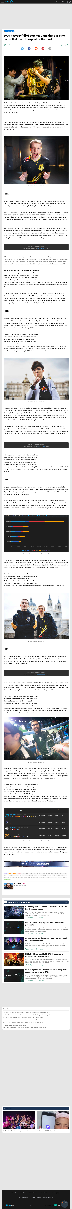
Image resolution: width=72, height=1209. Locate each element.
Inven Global (9, 1)
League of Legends (7, 879)
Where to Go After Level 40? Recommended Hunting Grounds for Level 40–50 (24, 1020)
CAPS (37, 873)
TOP (53, 877)
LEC (65, 875)
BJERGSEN (30, 873)
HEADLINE (14, 873)
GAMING (35, 875)
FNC (24, 875)
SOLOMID (47, 877)
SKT (44, 877)
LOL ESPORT (12, 877)
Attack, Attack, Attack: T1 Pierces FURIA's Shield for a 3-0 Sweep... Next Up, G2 (23, 1022)
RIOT (29, 877)
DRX (57, 873)
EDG (63, 873)
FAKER (18, 875)
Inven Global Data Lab (44, 554)
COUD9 (44, 873)
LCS (50, 875)
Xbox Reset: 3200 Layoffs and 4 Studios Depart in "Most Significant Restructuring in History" (27, 1012)
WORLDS (64, 877)
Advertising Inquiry (56, 1193)
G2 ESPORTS (31, 875)
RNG (37, 877)
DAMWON (48, 873)
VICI (61, 877)
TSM (56, 877)
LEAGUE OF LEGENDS (60, 875)
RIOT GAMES (33, 877)
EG (65, 873)
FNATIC (21, 875)
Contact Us (22, 1193)
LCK (47, 875)
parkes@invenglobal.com (21, 885)
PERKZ (22, 877)
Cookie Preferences (41, 248)
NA (18, 877)
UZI (58, 877)
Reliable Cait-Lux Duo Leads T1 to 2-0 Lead (15, 1025)
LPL (16, 877)
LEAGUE (53, 875)
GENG (39, 875)
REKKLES (25, 877)
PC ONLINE (19, 873)
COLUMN (5, 873)
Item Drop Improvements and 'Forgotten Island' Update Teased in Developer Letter (25, 1027)
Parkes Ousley (17, 883)
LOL (8, 877)
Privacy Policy (44, 1193)
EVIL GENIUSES (12, 875)
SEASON (40, 877)
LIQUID (5, 877)
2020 (23, 873)
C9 (34, 873)
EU (8, 875)
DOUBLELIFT (53, 873)
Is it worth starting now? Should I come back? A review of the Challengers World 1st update (27, 1015)
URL (50, 48)
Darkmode (58, 1)
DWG (60, 873)
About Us (13, 1193)
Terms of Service (33, 1193)
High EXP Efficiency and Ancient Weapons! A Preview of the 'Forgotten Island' (23, 1017)
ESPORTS (10, 873)
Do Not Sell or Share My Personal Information (42, 1197)
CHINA (40, 873)
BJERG (27, 873)
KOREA (44, 875)
